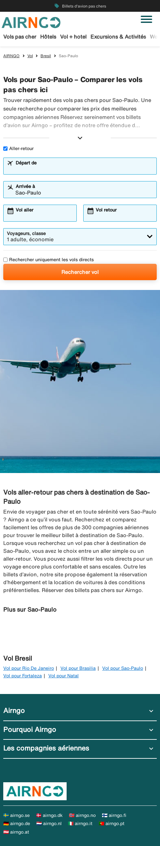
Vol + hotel (73, 36)
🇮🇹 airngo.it (80, 823)
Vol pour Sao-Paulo (122, 668)
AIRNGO (11, 56)
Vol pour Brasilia (78, 668)
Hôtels (48, 36)
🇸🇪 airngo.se (16, 815)
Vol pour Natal (63, 675)
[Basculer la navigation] (146, 19)
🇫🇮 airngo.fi (114, 815)
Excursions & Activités (118, 36)
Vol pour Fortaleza (22, 675)
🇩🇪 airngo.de (16, 823)
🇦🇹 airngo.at (16, 832)
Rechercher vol (80, 272)
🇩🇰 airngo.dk (49, 815)
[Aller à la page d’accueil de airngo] (31, 22)
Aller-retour (18, 148)
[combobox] (84, 169)
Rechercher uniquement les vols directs (48, 259)
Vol (30, 56)
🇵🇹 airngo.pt (111, 823)
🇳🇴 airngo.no (82, 815)
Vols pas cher (19, 36)
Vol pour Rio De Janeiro (28, 668)
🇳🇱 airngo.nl (49, 823)
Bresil (45, 56)
